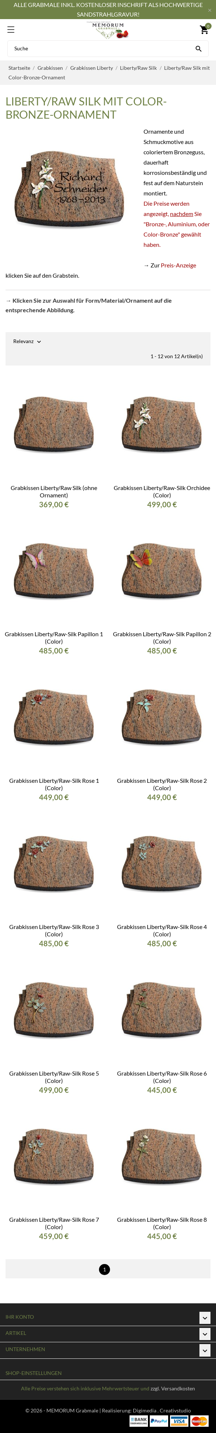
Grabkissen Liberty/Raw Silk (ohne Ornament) (54, 491)
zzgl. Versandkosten (173, 1388)
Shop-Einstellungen (34, 1373)
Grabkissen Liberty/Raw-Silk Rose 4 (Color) (162, 930)
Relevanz (23, 342)
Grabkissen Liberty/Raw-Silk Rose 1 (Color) (54, 784)
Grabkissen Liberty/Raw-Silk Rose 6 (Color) (162, 1077)
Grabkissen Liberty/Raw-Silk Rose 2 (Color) (162, 784)
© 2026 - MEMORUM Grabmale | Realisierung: (79, 1410)
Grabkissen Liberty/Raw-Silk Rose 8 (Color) (162, 1223)
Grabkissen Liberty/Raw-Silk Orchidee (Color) (162, 491)
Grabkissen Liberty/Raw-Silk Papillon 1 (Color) (54, 637)
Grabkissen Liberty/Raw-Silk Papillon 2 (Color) (162, 637)
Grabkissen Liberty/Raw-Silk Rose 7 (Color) (54, 1223)
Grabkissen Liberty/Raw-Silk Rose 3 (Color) (54, 930)
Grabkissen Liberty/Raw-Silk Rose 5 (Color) (54, 1077)
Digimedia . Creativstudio (162, 1410)
